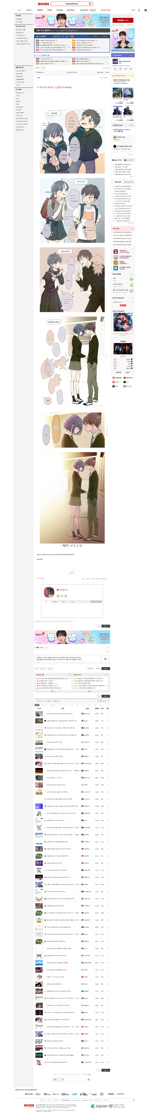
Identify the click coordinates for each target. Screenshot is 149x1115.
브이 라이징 (19, 115)
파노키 (86, 948)
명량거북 (86, 856)
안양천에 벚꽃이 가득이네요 (56, 1019)
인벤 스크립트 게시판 (21, 41)
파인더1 (86, 1026)
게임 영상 (18, 110)
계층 (95, 705)
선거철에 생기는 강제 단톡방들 (57, 927)
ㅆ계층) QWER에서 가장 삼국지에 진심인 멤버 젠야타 (63, 884)
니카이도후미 (87, 1062)
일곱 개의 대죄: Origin (21, 118)
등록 (105, 659)
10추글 (49, 701)
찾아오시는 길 (98, 1100)
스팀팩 (86, 977)
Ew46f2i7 (86, 991)
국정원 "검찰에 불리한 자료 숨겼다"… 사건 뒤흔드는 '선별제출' (66, 1026)
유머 (60, 705)
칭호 (72, 602)
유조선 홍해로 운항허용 (55, 1062)
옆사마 (86, 721)
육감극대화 (87, 813)
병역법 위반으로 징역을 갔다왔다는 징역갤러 (61, 934)
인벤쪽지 (58, 596)
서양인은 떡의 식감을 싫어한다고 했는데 (60, 721)
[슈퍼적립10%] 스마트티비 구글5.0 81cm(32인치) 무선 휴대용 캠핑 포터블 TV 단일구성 (123, 238)
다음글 (42, 668)
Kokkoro (86, 884)
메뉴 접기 (96, 602)
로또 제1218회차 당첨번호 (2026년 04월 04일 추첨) (63, 920)
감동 (100, 705)
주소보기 (37, 67)
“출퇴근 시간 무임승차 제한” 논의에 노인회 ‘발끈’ (62, 913)
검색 (89, 1079)
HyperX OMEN (20, 112)
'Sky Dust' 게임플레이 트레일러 (57, 948)
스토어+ (131, 75)
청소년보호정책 (75, 1100)
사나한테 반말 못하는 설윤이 (56, 877)
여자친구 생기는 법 (54, 820)
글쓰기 (106, 696)
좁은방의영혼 (87, 962)
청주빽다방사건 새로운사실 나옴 (57, 1055)
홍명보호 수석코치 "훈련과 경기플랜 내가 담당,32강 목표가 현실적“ (67, 749)
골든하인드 (87, 1048)
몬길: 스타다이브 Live (124, 61)
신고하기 (92, 578)
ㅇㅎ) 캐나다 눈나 (53, 977)
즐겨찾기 (57, 701)
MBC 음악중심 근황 (54, 941)
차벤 (17, 98)
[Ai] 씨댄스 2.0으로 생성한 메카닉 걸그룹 (60, 735)
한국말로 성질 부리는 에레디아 (57, 849)
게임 (77, 705)
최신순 (46, 647)
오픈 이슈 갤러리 (20, 70)
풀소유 (86, 934)
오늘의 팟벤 (19, 76)
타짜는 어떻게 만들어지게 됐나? (57, 799)
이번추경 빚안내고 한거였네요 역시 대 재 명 (61, 770)
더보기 (65, 596)
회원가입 (131, 25)
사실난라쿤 (87, 898)
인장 (46, 602)
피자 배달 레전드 (53, 1041)
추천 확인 (104, 578)
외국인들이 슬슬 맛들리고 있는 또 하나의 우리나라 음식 (64, 763)
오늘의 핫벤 (19, 73)
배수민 (86, 984)
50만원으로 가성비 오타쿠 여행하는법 (59, 898)
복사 (43, 67)
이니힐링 (61, 596)
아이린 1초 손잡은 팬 (54, 785)
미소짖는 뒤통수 (53, 756)
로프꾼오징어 (87, 763)
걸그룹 (18, 101)
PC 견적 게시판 (20, 82)
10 (85, 1074)
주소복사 (37, 621)
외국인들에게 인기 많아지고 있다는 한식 (60, 813)
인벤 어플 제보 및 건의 (22, 38)
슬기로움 (86, 728)
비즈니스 (49, 1100)
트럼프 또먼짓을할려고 (55, 970)
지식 (83, 705)
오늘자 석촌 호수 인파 (55, 870)
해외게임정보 (19, 107)
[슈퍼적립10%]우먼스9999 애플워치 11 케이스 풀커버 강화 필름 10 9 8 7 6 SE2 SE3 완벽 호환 (123, 232)
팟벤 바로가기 (20, 92)
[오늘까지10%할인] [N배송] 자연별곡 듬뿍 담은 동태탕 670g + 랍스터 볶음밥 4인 (123, 244)
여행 (17, 104)
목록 (101, 77)
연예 (53, 705)
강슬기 (86, 1041)
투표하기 (122, 305)
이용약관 (56, 1100)
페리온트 (86, 863)
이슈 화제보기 (104, 36)
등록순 (41, 647)
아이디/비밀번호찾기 (119, 25)
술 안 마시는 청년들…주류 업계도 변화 (59, 728)
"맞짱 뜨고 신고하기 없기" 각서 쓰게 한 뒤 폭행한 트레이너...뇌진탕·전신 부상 (70, 998)
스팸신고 (98, 578)
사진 (89, 705)
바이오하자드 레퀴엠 (21, 124)
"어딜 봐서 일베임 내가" (55, 792)
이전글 (49, 668)
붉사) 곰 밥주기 (53, 742)
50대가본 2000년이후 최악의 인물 (58, 713)
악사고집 (86, 1055)
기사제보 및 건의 (20, 35)
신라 (85, 820)
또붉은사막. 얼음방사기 (55, 962)
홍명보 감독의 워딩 (54, 905)
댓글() (105, 77)
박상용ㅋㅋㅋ (52, 777)
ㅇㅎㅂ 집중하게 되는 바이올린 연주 (58, 1012)
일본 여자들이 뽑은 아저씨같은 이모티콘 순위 (61, 827)
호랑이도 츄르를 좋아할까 (56, 841)
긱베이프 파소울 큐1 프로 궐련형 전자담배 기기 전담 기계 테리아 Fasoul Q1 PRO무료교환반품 (123, 235)
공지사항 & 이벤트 (21, 29)
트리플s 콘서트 (53, 863)
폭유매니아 (39, 72)
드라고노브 (87, 799)
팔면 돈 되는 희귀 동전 (55, 955)
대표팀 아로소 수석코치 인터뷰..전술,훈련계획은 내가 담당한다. (66, 834)
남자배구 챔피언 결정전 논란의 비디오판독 (60, 806)
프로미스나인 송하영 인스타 (56, 1005)
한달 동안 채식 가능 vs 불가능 (57, 991)
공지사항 (106, 1100)
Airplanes (86, 770)
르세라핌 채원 (52, 984)
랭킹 (64, 602)
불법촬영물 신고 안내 (87, 1100)
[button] (52, 691)
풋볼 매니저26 (20, 129)
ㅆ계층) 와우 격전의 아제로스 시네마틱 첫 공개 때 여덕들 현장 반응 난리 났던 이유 (71, 1034)
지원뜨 (86, 970)
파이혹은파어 (87, 891)
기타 (106, 705)
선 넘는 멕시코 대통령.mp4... (56, 1048)
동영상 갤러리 (20, 32)
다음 (89, 1074)
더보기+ (69, 674)
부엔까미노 (87, 806)
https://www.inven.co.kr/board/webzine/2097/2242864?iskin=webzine (57, 621)
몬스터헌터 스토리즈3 (22, 121)
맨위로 (98, 668)
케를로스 (86, 756)
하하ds (86, 785)
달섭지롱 (86, 735)
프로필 (54, 602)
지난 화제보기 (94, 36)
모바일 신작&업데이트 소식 (23, 43)
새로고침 (107, 647)
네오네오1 (86, 742)
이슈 (44, 705)
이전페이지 (91, 668)
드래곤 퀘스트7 (20, 127)
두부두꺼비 (87, 955)
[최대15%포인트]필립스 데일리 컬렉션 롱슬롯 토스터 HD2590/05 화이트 (123, 241)
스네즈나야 (87, 792)
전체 (37, 705)
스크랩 (87, 578)
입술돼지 (86, 1005)
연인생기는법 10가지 (54, 891)
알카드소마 (87, 713)
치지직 (18, 95)
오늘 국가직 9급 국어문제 (56, 856)
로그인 (133, 10)
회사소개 (42, 1100)
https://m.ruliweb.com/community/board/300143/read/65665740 (55, 554)
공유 (83, 578)
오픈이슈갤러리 (106, 68)
